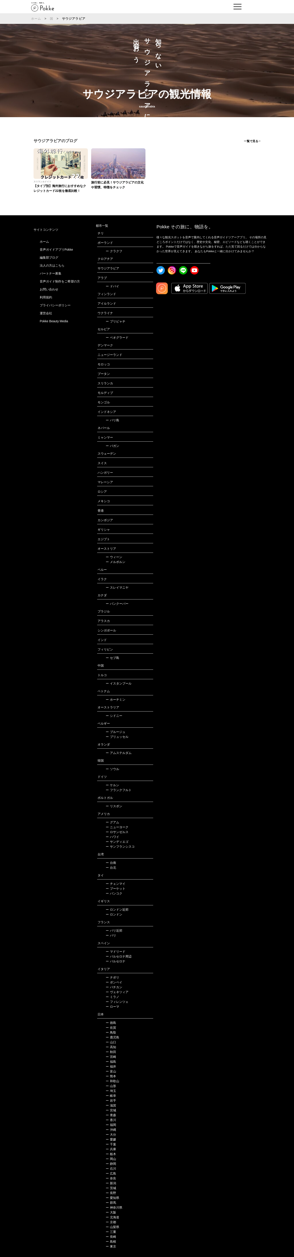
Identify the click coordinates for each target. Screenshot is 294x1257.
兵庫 (111, 1149)
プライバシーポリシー (55, 305)
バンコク (114, 893)
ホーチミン (115, 699)
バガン (112, 446)
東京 (111, 1246)
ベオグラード (117, 337)
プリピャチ (115, 321)
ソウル (112, 769)
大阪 (111, 1212)
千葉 (111, 1144)
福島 (111, 1061)
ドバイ (112, 286)
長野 (111, 1193)
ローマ (112, 1006)
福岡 (111, 1125)
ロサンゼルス (117, 832)
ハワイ (112, 837)
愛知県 (112, 1198)
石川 (111, 1168)
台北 (111, 867)
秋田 (111, 1052)
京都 (111, 1222)
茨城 (111, 1188)
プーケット (115, 888)
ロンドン (114, 914)
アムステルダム (119, 753)
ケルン (112, 785)
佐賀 (111, 1027)
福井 (111, 1066)
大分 (111, 1134)
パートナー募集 (50, 273)
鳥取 (111, 1032)
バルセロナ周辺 (119, 956)
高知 (111, 1047)
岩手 (111, 1100)
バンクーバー (117, 603)
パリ (111, 935)
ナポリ (112, 977)
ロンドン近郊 (117, 909)
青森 (111, 1115)
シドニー (114, 715)
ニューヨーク (117, 827)
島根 (111, 1241)
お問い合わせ (49, 289)
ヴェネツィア (117, 992)
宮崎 (111, 1057)
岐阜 (111, 1095)
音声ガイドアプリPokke (56, 249)
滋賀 (111, 1105)
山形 (111, 1086)
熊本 (111, 1076)
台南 (111, 862)
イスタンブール (119, 683)
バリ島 (112, 420)
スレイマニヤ (117, 587)
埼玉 (111, 1091)
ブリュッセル (117, 736)
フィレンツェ (117, 1001)
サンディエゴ (117, 841)
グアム (112, 822)
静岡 (111, 1163)
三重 (111, 1232)
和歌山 (112, 1081)
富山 (111, 1071)
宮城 (111, 1110)
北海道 (112, 1217)
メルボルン (115, 562)
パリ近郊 (114, 930)
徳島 (111, 1022)
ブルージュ (115, 732)
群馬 (111, 1202)
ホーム (36, 18)
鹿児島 (112, 1037)
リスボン (114, 806)
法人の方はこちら (52, 265)
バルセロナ (115, 961)
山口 (111, 1042)
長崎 (111, 1236)
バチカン (114, 987)
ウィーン (114, 557)
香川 (111, 1120)
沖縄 (111, 1129)
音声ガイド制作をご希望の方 (60, 281)
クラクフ (114, 251)
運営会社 (46, 313)
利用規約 (46, 297)
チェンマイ (115, 883)
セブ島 (112, 658)
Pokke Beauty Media (54, 321)
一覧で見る (251, 141)
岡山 (111, 1159)
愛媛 (111, 1139)
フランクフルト (119, 790)
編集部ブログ (49, 257)
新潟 (111, 1183)
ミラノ (112, 997)
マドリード (115, 951)
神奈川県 (114, 1207)
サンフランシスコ (120, 846)
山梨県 (112, 1227)
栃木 (111, 1154)
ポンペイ (114, 982)
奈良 (111, 1178)
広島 (111, 1173)
